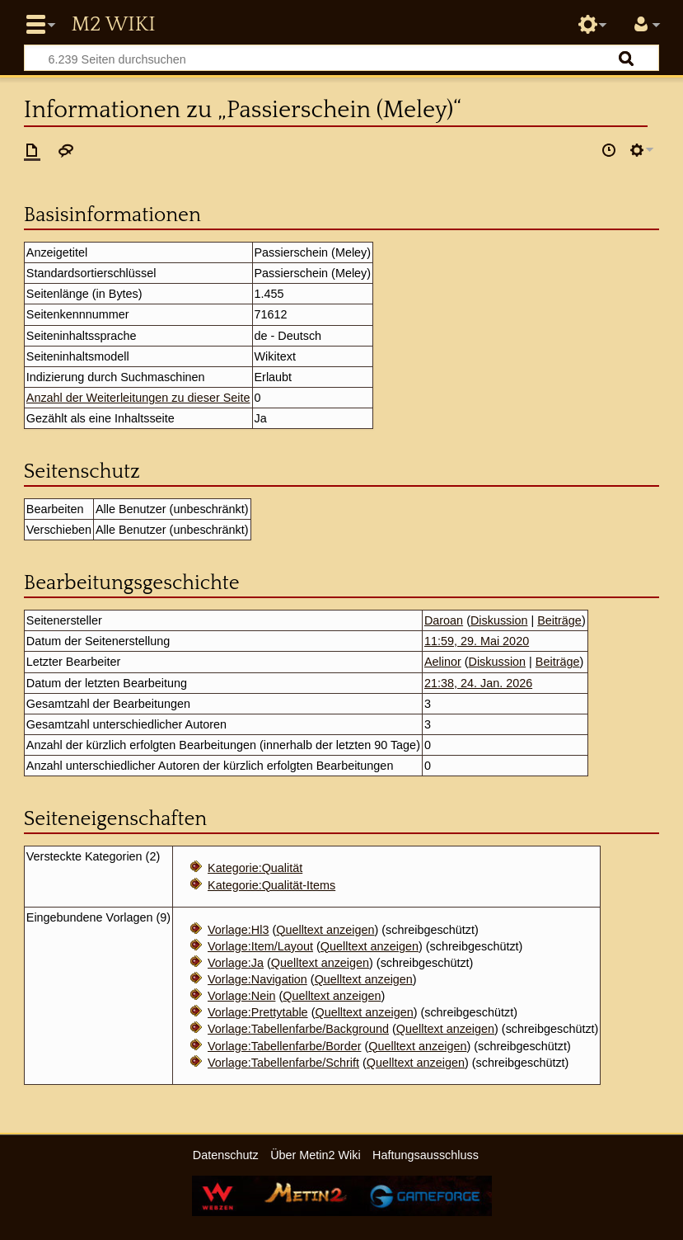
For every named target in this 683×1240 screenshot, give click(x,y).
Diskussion (499, 620)
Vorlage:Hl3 (238, 929)
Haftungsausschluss (425, 1155)
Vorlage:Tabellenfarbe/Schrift (283, 1062)
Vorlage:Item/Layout (260, 946)
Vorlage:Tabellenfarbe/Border (284, 1046)
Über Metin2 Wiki (315, 1155)
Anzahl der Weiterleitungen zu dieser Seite (138, 397)
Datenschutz (226, 1155)
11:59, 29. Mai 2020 (476, 641)
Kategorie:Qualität (255, 868)
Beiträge (559, 620)
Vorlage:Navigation (257, 979)
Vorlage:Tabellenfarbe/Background (298, 1028)
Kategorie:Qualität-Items (271, 885)
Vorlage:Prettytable (258, 1012)
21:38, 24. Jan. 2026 (478, 683)
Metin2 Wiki (113, 24)
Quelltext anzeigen (325, 929)
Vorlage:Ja (236, 962)
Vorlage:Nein (241, 995)
